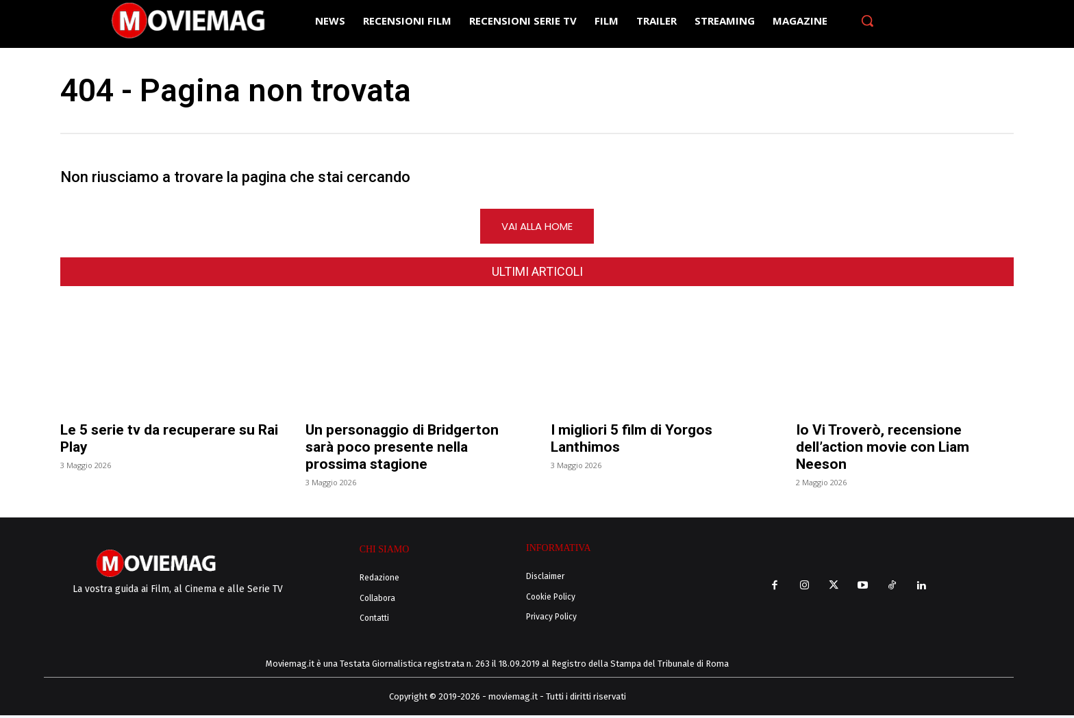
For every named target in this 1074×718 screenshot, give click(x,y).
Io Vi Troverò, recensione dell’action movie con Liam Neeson (882, 449)
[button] (867, 20)
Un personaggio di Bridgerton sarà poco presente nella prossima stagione (402, 449)
